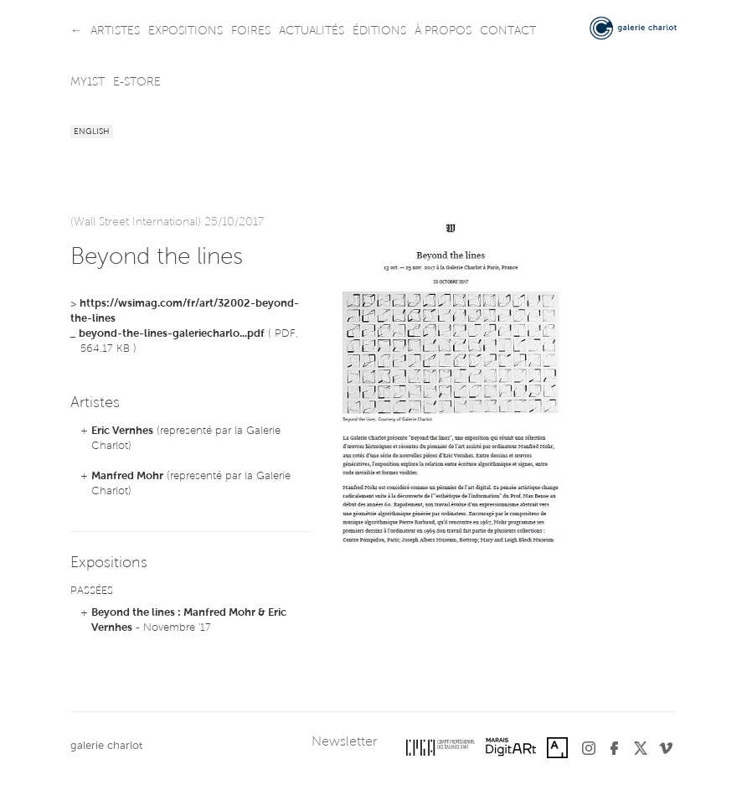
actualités (311, 32)
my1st (87, 83)
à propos (443, 32)
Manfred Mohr (127, 476)
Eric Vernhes (122, 431)
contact (508, 32)
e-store (137, 83)
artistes (115, 32)
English (92, 132)
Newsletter (344, 742)
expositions (185, 32)
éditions (379, 32)
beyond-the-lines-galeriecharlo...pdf (172, 333)
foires (250, 32)
